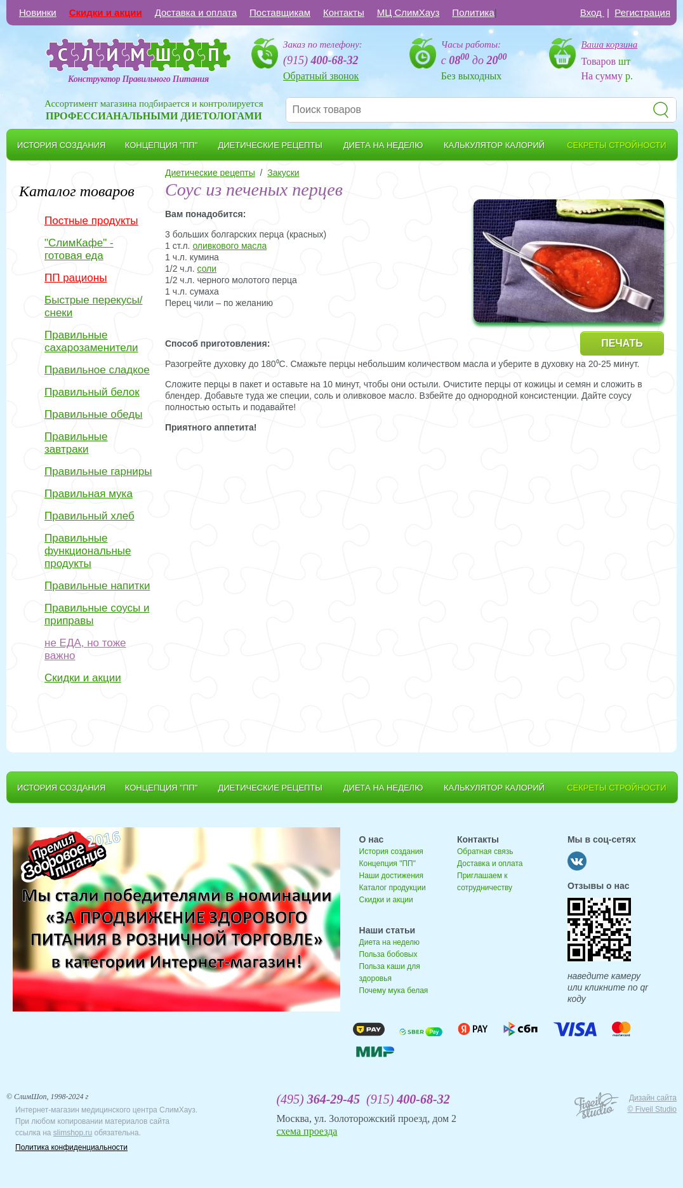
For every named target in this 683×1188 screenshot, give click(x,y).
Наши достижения (391, 875)
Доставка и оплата (196, 12)
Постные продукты (91, 221)
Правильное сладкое (97, 370)
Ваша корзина (609, 44)
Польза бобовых (388, 954)
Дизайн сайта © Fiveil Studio (652, 1103)
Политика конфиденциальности (71, 1147)
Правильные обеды (93, 414)
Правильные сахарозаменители (91, 341)
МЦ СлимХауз (408, 12)
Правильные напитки (97, 586)
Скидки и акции (105, 12)
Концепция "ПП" (387, 863)
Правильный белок (92, 392)
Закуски (283, 173)
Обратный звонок (321, 75)
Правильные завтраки (76, 442)
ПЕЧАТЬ (621, 343)
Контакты (343, 12)
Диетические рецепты (210, 173)
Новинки (37, 12)
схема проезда (306, 1131)
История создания (391, 851)
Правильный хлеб (89, 516)
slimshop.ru (72, 1132)
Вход (592, 12)
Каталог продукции (392, 887)
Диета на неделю (389, 942)
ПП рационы (75, 278)
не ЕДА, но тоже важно (85, 649)
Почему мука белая (393, 990)
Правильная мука (88, 494)
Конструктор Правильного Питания (138, 79)
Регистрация (642, 12)
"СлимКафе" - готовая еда (79, 249)
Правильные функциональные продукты (87, 551)
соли (206, 269)
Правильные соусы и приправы (96, 614)
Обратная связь (485, 851)
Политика (473, 12)
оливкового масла (229, 246)
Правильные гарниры (98, 471)
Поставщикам (279, 12)
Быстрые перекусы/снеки (93, 306)
